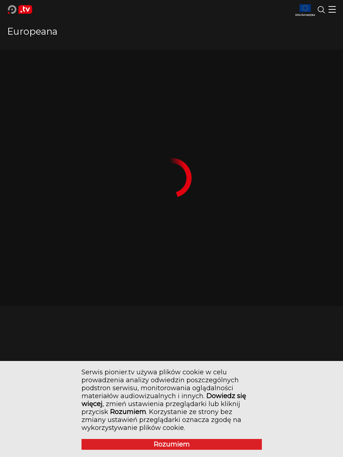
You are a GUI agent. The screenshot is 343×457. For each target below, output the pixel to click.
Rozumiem (172, 444)
